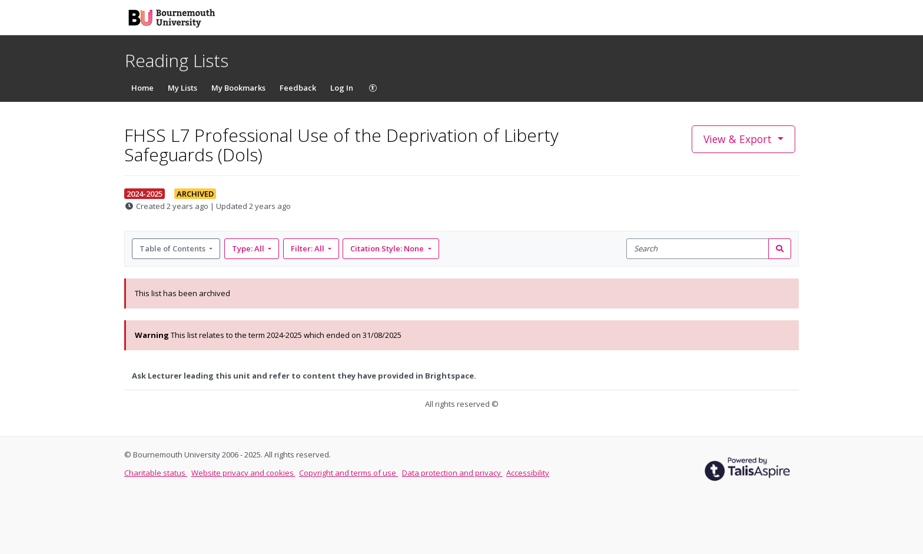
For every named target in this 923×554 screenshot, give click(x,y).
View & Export (739, 139)
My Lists (182, 87)
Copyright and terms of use (348, 472)
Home (142, 87)
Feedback (298, 87)
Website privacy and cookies (243, 472)
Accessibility (527, 472)
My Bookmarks (238, 87)
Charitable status (155, 472)
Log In (341, 87)
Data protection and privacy (452, 472)
